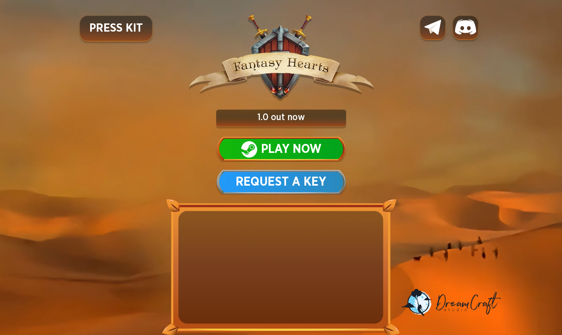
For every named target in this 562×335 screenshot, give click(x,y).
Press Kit (116, 28)
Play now (281, 149)
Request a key (281, 182)
